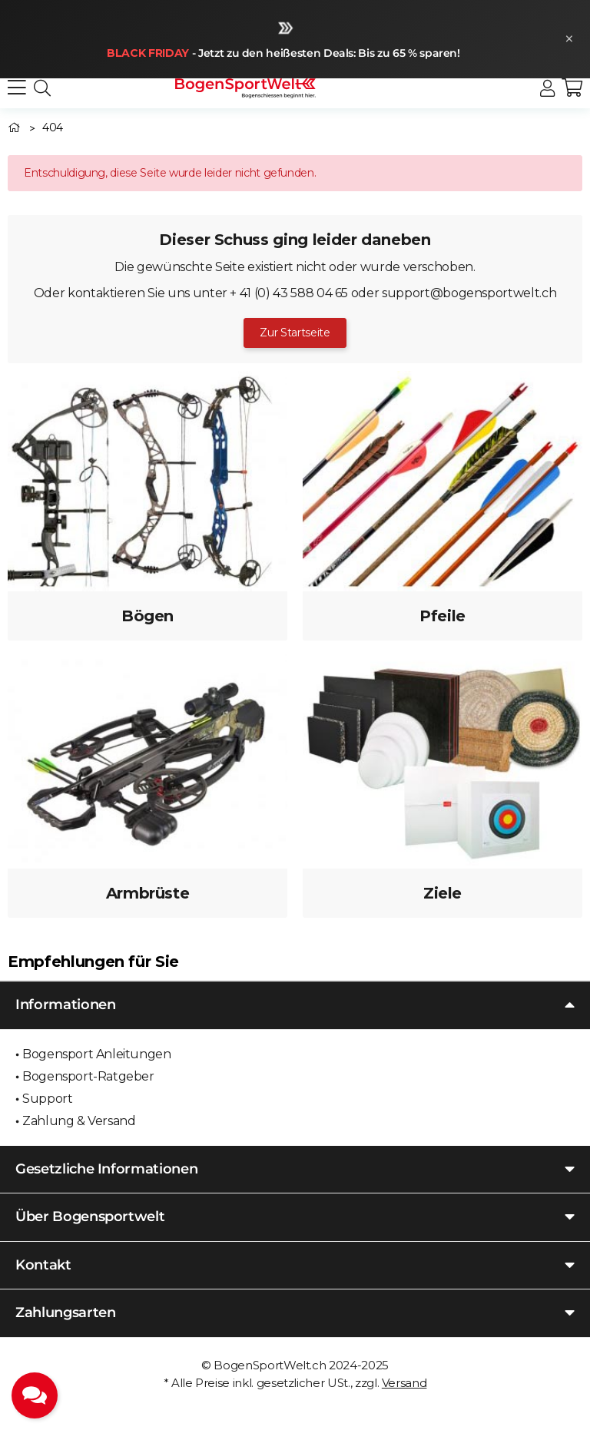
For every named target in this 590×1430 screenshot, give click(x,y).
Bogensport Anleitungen (96, 1054)
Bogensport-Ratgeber (88, 1076)
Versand (404, 1382)
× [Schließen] (569, 39)
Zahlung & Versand (78, 1121)
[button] (547, 88)
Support (47, 1098)
